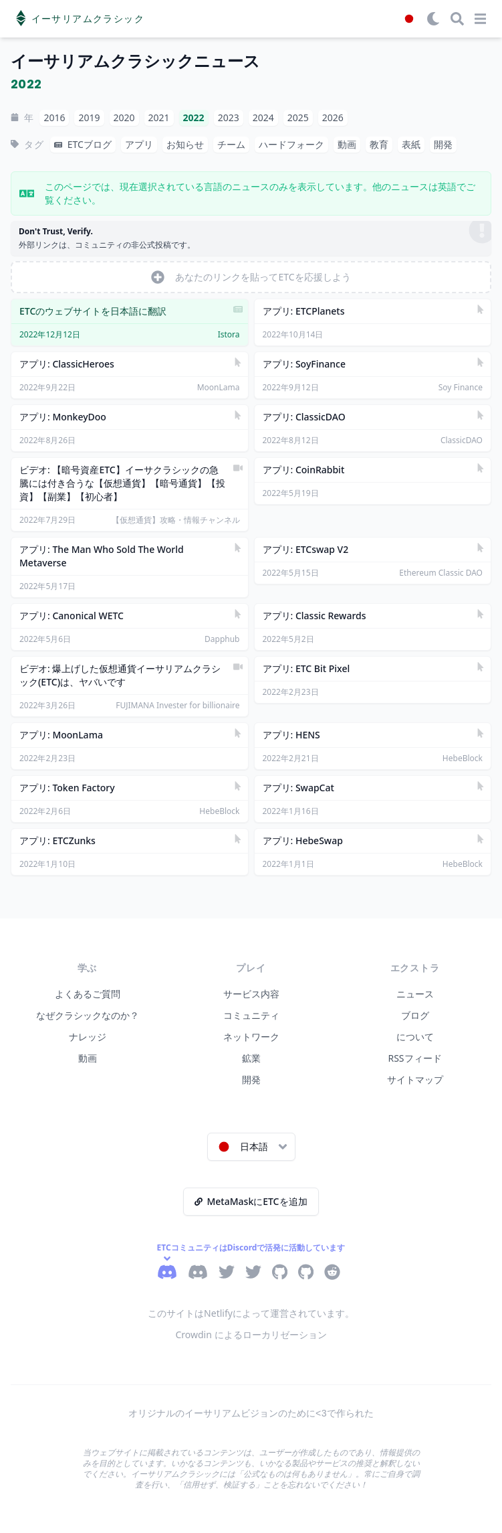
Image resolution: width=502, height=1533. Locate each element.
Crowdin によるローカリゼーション (250, 1334)
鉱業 (251, 1058)
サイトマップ (415, 1079)
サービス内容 (251, 993)
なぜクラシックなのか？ (87, 1015)
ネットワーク (251, 1036)
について (415, 1036)
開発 (251, 1079)
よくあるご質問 (87, 993)
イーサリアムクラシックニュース (135, 61)
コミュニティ (251, 1015)
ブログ (415, 1015)
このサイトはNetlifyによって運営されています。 (251, 1313)
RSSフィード (414, 1058)
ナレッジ (87, 1036)
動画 (87, 1058)
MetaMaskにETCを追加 (251, 1201)
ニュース (415, 993)
